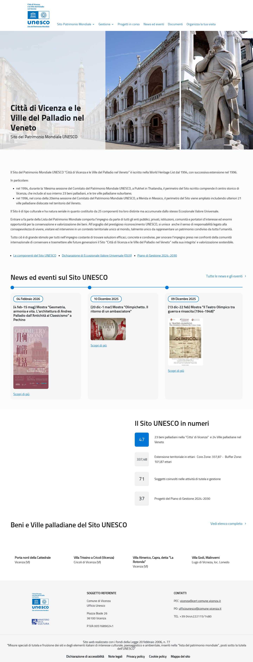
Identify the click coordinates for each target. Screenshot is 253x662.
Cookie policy (158, 656)
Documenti (175, 24)
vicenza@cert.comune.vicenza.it (200, 601)
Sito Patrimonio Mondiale (74, 24)
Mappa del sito (180, 656)
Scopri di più (21, 394)
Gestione (104, 24)
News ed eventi (154, 24)
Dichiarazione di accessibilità (85, 656)
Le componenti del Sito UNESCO (34, 255)
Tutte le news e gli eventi (224, 276)
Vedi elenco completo (226, 523)
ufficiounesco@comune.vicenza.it (200, 608)
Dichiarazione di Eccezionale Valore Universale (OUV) (97, 255)
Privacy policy (135, 656)
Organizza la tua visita (201, 24)
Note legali (115, 656)
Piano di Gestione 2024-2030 (157, 255)
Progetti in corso (129, 24)
